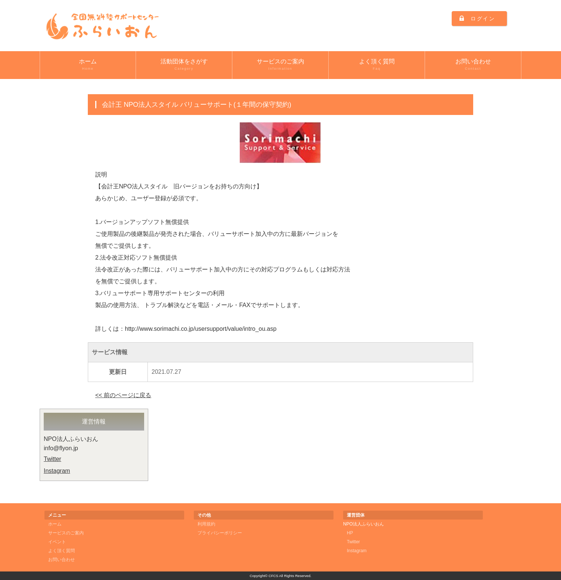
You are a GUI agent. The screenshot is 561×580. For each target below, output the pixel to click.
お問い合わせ (473, 65)
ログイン (483, 19)
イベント (57, 541)
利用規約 (206, 524)
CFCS (273, 576)
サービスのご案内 (280, 65)
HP (350, 532)
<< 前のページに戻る (123, 395)
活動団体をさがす (184, 65)
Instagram (57, 471)
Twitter (52, 459)
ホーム (88, 65)
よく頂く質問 (377, 65)
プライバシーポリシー (219, 532)
